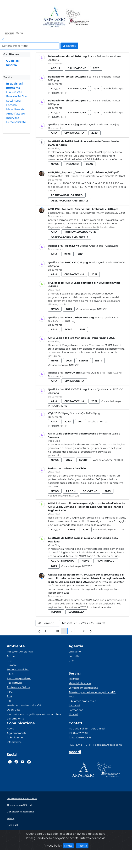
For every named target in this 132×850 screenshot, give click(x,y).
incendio (72, 163)
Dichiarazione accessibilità (20, 811)
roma (68, 329)
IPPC (10, 691)
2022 (96, 88)
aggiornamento (62, 560)
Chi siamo (75, 651)
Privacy (10, 818)
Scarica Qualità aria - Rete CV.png (101, 372)
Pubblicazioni (15, 737)
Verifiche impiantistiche (83, 687)
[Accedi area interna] (75, 752)
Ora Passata (14, 92)
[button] (14, 33)
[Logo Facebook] (10, 761)
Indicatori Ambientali (20, 651)
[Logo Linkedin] (29, 761)
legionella (76, 611)
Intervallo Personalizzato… (16, 122)
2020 (96, 68)
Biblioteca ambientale (82, 701)
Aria (9, 660)
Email (79, 744)
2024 (69, 460)
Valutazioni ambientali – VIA (24, 705)
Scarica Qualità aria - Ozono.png (99, 245)
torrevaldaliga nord (67, 195)
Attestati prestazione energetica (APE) (92, 692)
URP (71, 660)
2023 (96, 112)
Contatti (74, 656)
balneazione (77, 68)
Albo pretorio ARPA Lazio (20, 805)
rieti (98, 360)
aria (54, 132)
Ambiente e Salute (18, 687)
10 (58, 631)
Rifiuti (10, 674)
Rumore (12, 665)
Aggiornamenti (16, 733)
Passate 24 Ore (16, 96)
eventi (83, 360)
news (55, 163)
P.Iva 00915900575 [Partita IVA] (80, 737)
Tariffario (74, 678)
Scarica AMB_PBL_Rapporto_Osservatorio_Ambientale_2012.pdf (86, 212)
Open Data (13, 709)
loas (89, 163)
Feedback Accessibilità (107, 744)
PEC (71, 744)
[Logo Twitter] (16, 761)
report (56, 611)
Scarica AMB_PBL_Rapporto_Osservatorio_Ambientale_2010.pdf (86, 176)
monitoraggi (105, 560)
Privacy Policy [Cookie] (52, 845)
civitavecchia (74, 132)
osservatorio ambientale (69, 200)
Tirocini (73, 714)
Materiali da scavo (80, 683)
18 (84, 631)
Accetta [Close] (83, 845)
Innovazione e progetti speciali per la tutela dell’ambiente (34, 716)
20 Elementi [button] (49, 623)
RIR (9, 700)
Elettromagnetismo (19, 678)
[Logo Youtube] (22, 761)
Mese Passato (15, 109)
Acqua (11, 656)
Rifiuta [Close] (69, 845)
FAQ (71, 696)
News (10, 728)
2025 (69, 309)
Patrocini (74, 705)
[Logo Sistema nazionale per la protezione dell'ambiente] (77, 17)
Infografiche (57, 93)
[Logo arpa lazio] (54, 17)
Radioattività (14, 682)
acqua (55, 68)
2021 (80, 254)
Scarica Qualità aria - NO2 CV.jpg (99, 124)
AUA (9, 696)
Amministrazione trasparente (22, 798)
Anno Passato (15, 113)
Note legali (12, 825)
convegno (90, 491)
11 (65, 631)
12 (72, 631)
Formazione (76, 710)
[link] (3, 40)
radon (70, 491)
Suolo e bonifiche (18, 669)
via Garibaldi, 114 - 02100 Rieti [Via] (87, 728)
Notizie (102, 309)
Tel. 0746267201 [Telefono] (78, 733)
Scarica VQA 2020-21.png (85, 413)
